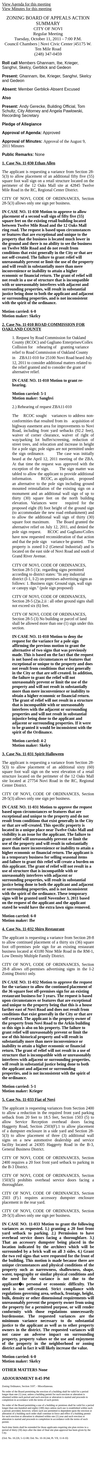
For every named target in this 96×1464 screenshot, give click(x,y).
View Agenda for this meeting (26, 4)
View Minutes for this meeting (26, 9)
